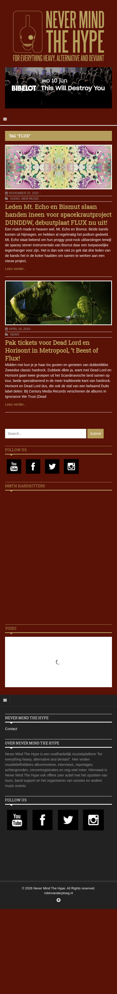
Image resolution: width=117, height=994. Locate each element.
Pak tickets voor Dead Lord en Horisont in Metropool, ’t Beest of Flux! (51, 350)
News (14, 334)
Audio (15, 198)
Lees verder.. (15, 269)
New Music (30, 198)
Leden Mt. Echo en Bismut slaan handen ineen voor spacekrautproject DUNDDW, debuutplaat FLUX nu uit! (58, 214)
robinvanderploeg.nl (58, 893)
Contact (11, 729)
